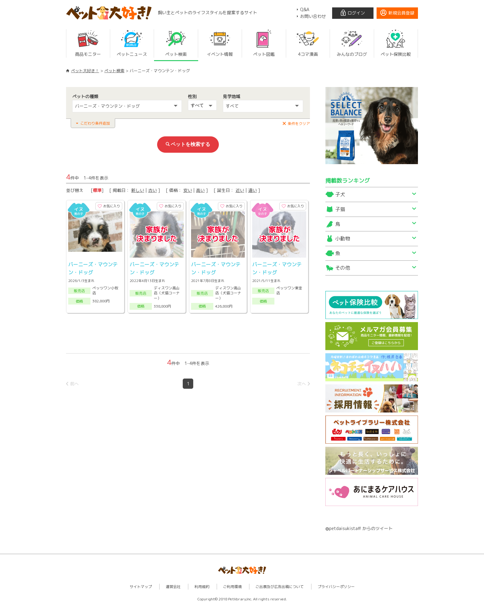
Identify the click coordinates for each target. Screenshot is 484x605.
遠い (252, 190)
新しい (137, 190)
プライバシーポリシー (336, 586)
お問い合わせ (313, 16)
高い (200, 190)
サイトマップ (141, 586)
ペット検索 (114, 70)
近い (240, 190)
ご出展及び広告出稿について (280, 586)
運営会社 (173, 586)
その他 (342, 267)
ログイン (356, 13)
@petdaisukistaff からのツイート (359, 528)
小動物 (342, 238)
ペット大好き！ (85, 70)
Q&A (304, 9)
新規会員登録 (401, 13)
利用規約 (201, 586)
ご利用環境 (232, 586)
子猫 (340, 209)
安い (187, 190)
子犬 (340, 194)
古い (152, 190)
